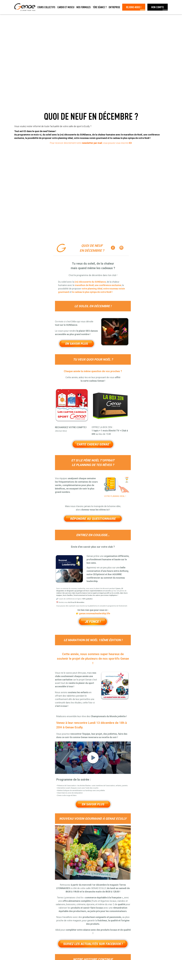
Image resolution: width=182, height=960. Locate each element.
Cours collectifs (46, 7)
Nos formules (83, 7)
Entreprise (114, 7)
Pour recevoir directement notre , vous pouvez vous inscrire (91, 143)
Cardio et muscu (65, 7)
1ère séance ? (100, 7)
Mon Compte (157, 7)
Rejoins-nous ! (133, 7)
